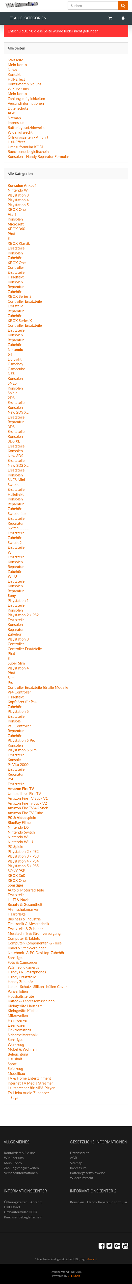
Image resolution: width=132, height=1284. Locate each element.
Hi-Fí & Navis (18, 899)
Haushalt (15, 1059)
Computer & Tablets (24, 938)
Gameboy (15, 364)
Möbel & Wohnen (22, 1049)
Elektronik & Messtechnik (28, 923)
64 (10, 354)
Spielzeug (15, 1068)
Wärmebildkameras (23, 967)
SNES (12, 383)
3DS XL (14, 441)
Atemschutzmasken (23, 909)
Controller (16, 267)
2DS (11, 397)
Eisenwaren (17, 1025)
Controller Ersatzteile (25, 301)
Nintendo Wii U (20, 842)
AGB (11, 113)
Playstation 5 (18, 204)
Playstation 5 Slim (22, 750)
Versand (92, 1259)
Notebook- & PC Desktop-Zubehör (36, 952)
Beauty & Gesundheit (25, 904)
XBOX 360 (16, 228)
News (12, 69)
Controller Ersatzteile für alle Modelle (38, 687)
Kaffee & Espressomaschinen (31, 1001)
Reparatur (16, 286)
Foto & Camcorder (23, 962)
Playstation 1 (18, 600)
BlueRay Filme (19, 822)
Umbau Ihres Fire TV (24, 793)
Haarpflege (17, 914)
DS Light (15, 359)
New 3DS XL (18, 465)
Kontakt (14, 74)
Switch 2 (15, 542)
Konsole (14, 721)
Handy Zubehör (20, 981)
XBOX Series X (20, 320)
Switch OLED (18, 528)
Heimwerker (18, 1020)
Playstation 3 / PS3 (23, 856)
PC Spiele (15, 846)
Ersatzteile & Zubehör (25, 928)
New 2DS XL (18, 412)
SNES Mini (16, 479)
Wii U (12, 576)
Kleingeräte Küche (22, 1010)
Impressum (17, 122)
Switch (13, 484)
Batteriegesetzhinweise (26, 127)
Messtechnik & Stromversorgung (34, 933)
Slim (11, 238)
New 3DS (15, 455)
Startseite (15, 60)
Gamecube (16, 369)
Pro (10, 682)
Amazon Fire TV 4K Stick (28, 808)
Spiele (12, 393)
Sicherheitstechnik (23, 1035)
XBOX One (17, 209)
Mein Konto (17, 64)
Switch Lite (17, 513)
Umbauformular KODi (25, 147)
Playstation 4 (18, 200)
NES (11, 373)
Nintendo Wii (18, 190)
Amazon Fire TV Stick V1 (28, 798)
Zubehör (15, 257)
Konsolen (15, 219)
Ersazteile (15, 306)
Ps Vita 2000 (18, 764)
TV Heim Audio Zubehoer (28, 1092)
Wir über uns (18, 89)
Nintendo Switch (21, 832)
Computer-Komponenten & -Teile (35, 943)
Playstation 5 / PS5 (23, 866)
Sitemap (14, 118)
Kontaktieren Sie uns (24, 84)
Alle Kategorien (28, 18)
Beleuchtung (18, 1054)
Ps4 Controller (19, 692)
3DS (11, 426)
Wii (10, 552)
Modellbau (16, 1073)
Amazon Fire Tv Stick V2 (27, 803)
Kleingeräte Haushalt (25, 1006)
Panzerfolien (18, 991)
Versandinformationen (26, 103)
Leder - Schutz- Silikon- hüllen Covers (38, 986)
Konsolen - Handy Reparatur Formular (38, 156)
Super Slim (16, 663)
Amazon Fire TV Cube (25, 813)
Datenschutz (18, 108)
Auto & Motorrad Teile (26, 890)
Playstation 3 (18, 195)
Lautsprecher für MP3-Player (31, 1088)
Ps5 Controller (19, 726)
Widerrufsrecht (20, 132)
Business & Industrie (24, 919)
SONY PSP (16, 870)
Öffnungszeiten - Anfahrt (28, 137)
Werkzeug (16, 1044)
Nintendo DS (18, 827)
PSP (11, 779)
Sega (14, 1097)
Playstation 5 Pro (21, 740)
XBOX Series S (19, 296)
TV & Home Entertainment (29, 1078)
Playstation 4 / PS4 (23, 861)
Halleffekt (16, 277)
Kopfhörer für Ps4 (22, 701)
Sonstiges (15, 957)
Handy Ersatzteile (22, 977)
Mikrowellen (18, 1015)
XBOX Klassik (19, 243)
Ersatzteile (16, 248)
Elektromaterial (20, 1030)
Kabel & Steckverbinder (27, 948)
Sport (12, 1064)
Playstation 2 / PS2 (23, 615)
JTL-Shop (74, 1276)
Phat (11, 233)
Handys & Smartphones (27, 972)
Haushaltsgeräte (21, 996)
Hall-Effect (16, 79)
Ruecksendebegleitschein (28, 151)
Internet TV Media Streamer (30, 1083)
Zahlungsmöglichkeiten (26, 98)
